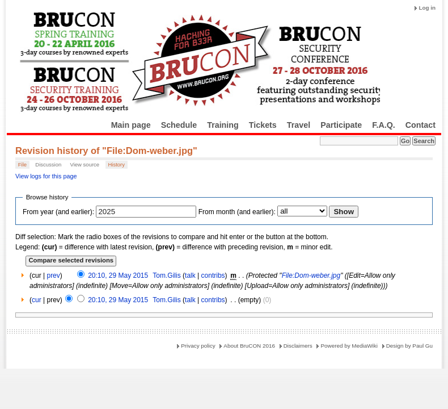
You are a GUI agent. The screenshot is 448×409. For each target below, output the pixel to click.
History (116, 164)
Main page (131, 125)
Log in (427, 8)
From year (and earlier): (58, 212)
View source (85, 164)
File (22, 164)
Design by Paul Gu (409, 346)
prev (53, 275)
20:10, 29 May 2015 (118, 275)
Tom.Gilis (166, 275)
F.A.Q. (383, 125)
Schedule (179, 125)
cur (36, 300)
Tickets (263, 125)
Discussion (48, 164)
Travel (298, 125)
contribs (213, 275)
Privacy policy (198, 346)
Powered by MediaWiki (348, 346)
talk (190, 275)
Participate (341, 125)
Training (223, 125)
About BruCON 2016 (249, 346)
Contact (420, 125)
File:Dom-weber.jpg (311, 275)
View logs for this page (46, 176)
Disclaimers (298, 346)
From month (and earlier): (237, 212)
